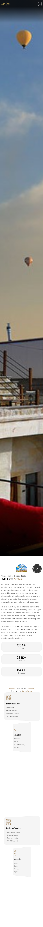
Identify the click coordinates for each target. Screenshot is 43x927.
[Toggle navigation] (40, 4)
